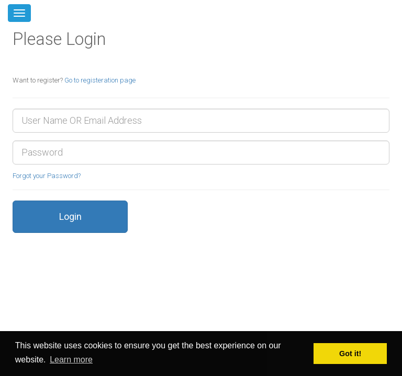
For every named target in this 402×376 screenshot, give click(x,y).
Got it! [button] (350, 353)
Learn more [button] (71, 359)
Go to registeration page (100, 80)
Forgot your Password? (47, 176)
